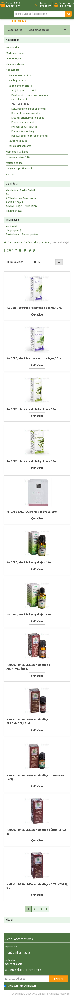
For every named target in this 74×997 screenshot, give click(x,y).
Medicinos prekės (38, 29)
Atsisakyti (28, 985)
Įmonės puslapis (13, 963)
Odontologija (13, 58)
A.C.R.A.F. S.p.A (14, 202)
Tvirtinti (58, 978)
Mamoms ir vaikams (17, 151)
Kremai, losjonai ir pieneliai (26, 113)
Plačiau (37, 314)
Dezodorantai (19, 99)
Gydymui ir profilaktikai (19, 168)
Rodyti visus (14, 210)
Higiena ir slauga (15, 64)
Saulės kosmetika (18, 140)
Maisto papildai (14, 162)
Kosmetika (12, 69)
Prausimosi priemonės (23, 122)
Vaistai (10, 174)
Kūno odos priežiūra (20, 85)
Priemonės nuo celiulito (24, 127)
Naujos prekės (14, 230)
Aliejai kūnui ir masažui (23, 90)
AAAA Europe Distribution (21, 206)
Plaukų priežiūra (17, 80)
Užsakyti (11, 985)
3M (8, 194)
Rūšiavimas (16, 262)
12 (39, 262)
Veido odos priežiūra (20, 75)
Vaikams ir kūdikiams (20, 146)
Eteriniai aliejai (20, 104)
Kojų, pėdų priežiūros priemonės (28, 108)
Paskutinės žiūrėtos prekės (22, 234)
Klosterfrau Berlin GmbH (20, 190)
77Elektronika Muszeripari (21, 198)
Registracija (10, 946)
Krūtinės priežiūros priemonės (27, 117)
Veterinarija (15, 29)
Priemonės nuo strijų (22, 131)
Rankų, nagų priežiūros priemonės (29, 135)
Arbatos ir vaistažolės (18, 157)
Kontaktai (11, 226)
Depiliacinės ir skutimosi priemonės (30, 95)
